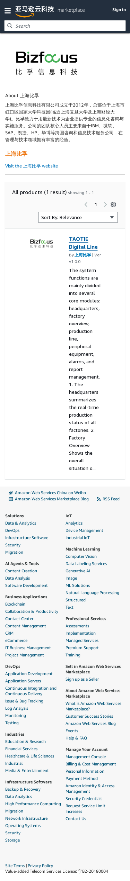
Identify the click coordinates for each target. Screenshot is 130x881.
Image (71, 578)
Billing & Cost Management (91, 763)
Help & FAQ (76, 738)
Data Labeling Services (86, 563)
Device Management (84, 530)
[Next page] (105, 204)
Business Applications (26, 596)
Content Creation (21, 570)
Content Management (25, 625)
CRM (9, 633)
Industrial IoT (78, 537)
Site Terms (15, 865)
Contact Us (76, 818)
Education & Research (25, 741)
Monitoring (15, 715)
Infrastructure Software (26, 537)
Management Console (86, 756)
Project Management (24, 654)
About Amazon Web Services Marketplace (93, 693)
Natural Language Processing (92, 592)
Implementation (81, 633)
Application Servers (23, 680)
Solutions (14, 515)
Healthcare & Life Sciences (29, 756)
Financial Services (21, 748)
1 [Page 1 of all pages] (95, 204)
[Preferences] (113, 204)
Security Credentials (84, 798)
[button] (9, 10)
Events (72, 730)
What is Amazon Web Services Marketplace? (93, 706)
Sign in (119, 9)
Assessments (77, 625)
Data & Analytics (20, 523)
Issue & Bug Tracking (24, 700)
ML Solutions (78, 585)
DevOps (12, 530)
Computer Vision (81, 556)
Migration (14, 552)
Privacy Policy (40, 865)
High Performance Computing (33, 803)
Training (73, 654)
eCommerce (16, 640)
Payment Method (82, 778)
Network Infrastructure (26, 818)
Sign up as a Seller (82, 679)
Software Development (26, 585)
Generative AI (78, 570)
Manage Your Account (87, 749)
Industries (14, 734)
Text (69, 607)
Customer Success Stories (89, 716)
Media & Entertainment (27, 770)
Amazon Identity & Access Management (90, 788)
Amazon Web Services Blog (91, 723)
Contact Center (19, 618)
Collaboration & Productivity (31, 611)
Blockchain (15, 604)
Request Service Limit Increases (85, 808)
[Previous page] (86, 204)
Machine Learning (83, 549)
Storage (12, 840)
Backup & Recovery (23, 789)
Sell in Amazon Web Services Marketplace (93, 669)
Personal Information (85, 771)
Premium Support (82, 647)
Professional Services (86, 618)
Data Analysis (17, 578)
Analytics (74, 523)
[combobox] (65, 25)
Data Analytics (18, 796)
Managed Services (82, 640)
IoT (69, 515)
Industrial (14, 763)
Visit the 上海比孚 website (31, 166)
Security (12, 544)
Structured (76, 599)
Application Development (29, 673)
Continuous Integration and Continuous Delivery (31, 690)
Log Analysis (16, 708)
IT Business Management (28, 647)
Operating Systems (23, 825)
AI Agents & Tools (22, 563)
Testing (12, 722)
